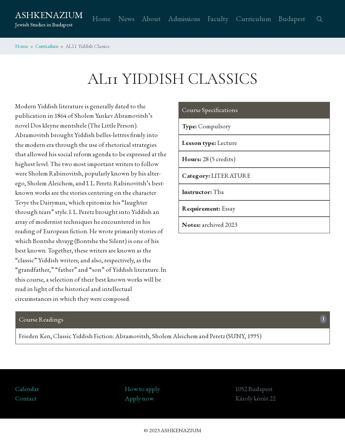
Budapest (292, 18)
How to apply (142, 389)
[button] (319, 19)
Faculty (218, 18)
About (151, 18)
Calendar (27, 389)
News (126, 18)
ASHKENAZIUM (49, 15)
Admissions (184, 18)
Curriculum (253, 18)
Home (101, 18)
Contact (26, 398)
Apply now (139, 398)
